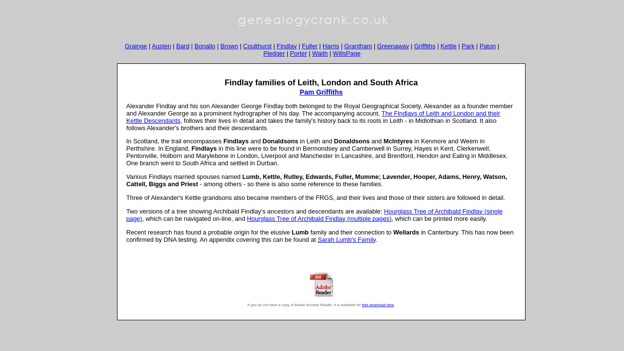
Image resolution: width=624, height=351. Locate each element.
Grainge (136, 46)
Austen (161, 46)
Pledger (274, 53)
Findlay (287, 46)
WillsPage (347, 53)
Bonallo (205, 46)
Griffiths (425, 46)
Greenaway (393, 46)
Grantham (358, 46)
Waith (320, 53)
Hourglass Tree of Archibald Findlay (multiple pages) (319, 218)
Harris (331, 46)
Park (468, 46)
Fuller (309, 46)
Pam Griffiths (321, 92)
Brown (229, 46)
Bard (182, 46)
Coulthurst (257, 46)
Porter (298, 53)
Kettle (449, 46)
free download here (378, 305)
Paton (488, 46)
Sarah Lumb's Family (347, 239)
